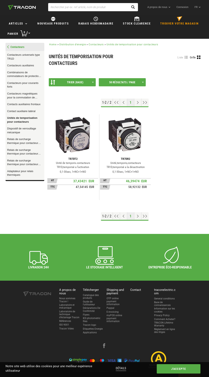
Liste (180, 57)
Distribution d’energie (72, 44)
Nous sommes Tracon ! (67, 300)
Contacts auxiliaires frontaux (23, 104)
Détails (121, 368)
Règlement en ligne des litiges (164, 331)
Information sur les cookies (164, 310)
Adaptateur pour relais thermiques (20, 173)
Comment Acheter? (164, 319)
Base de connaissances (162, 304)
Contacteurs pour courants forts (22, 84)
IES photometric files (91, 320)
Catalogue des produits (91, 296)
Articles (16, 23)
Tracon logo (89, 325)
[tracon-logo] (22, 7)
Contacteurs (96, 44)
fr (196, 7)
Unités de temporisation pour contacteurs (22, 119)
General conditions (164, 298)
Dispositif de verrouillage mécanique (21, 130)
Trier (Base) (72, 82)
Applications (90, 332)
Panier (13, 33)
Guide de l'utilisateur (89, 303)
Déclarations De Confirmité (91, 309)
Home (53, 44)
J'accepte (178, 368)
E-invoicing (113, 311)
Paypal (110, 308)
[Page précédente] (123, 102)
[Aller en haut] (116, 102)
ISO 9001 (64, 324)
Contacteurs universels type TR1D (23, 56)
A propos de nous (157, 7)
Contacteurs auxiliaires (20, 65)
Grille (193, 57)
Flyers (86, 314)
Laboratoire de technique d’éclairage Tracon (69, 314)
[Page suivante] (137, 102)
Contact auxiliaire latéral (21, 111)
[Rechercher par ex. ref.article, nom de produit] (93, 7)
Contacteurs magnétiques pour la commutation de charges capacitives (22, 95)
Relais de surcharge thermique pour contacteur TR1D (22, 152)
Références (65, 321)
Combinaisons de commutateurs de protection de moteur (23, 74)
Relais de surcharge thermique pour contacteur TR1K (22, 141)
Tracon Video (66, 328)
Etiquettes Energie (93, 328)
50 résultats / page (126, 82)
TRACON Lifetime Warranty (163, 324)
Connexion (182, 7)
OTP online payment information (113, 301)
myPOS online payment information (114, 318)
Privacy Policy (162, 315)
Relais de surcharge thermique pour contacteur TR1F (22, 162)
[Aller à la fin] (145, 102)
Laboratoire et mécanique (66, 306)
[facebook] (104, 346)
